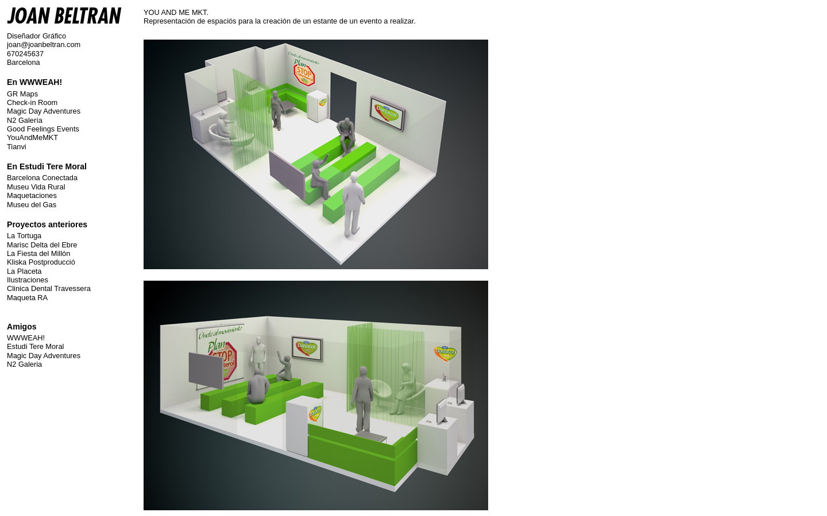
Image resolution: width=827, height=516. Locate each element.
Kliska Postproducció (41, 262)
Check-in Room (32, 102)
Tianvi (16, 146)
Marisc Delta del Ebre (42, 244)
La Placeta (24, 271)
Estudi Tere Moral (35, 346)
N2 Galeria (24, 364)
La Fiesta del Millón (38, 253)
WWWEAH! (26, 337)
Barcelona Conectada (42, 177)
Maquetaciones (32, 195)
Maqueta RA (27, 297)
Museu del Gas (31, 204)
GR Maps (22, 94)
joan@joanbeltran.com (43, 44)
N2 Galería (24, 120)
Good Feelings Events (43, 129)
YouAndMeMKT (32, 137)
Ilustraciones (27, 280)
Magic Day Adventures (43, 111)
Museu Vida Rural (36, 187)
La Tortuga (24, 235)
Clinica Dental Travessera (49, 288)
